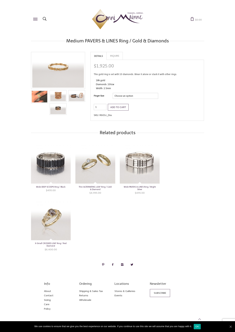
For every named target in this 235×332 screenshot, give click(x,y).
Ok (197, 326)
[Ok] (230, 326)
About (47, 291)
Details (98, 56)
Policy (47, 308)
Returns (83, 295)
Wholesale (85, 300)
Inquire (114, 55)
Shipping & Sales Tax (91, 291)
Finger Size (99, 95)
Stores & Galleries (125, 291)
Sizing (47, 300)
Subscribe (160, 292)
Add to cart (118, 107)
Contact (48, 295)
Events (118, 295)
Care (46, 304)
